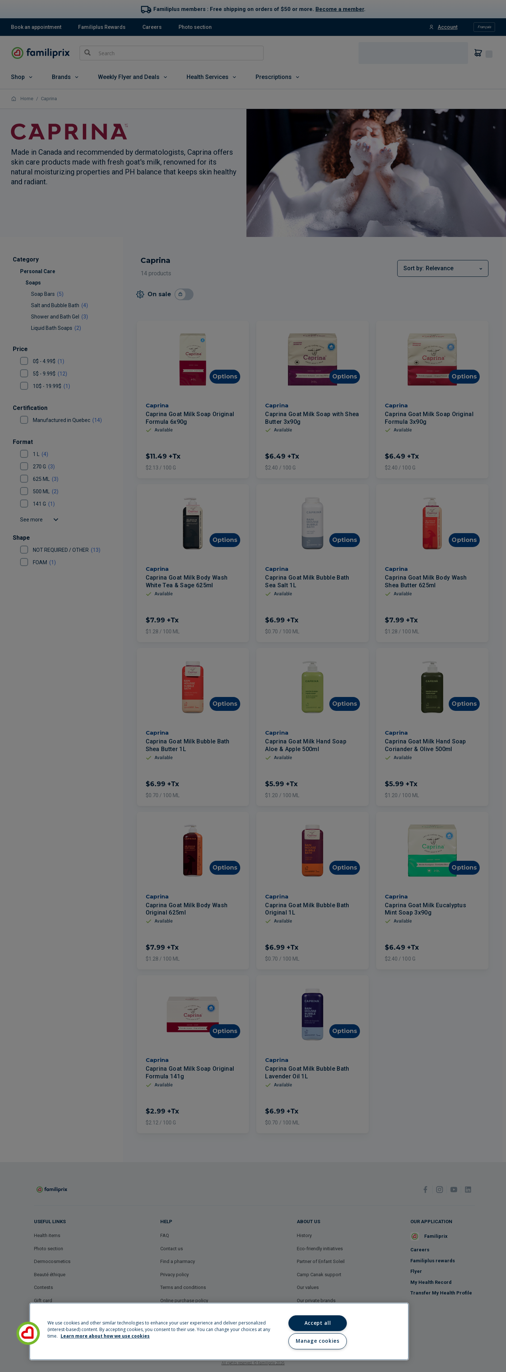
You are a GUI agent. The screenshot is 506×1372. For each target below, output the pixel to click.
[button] (28, 1333)
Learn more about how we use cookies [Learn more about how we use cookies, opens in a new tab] (105, 1336)
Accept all (317, 1323)
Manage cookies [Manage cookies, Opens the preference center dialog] (317, 1341)
